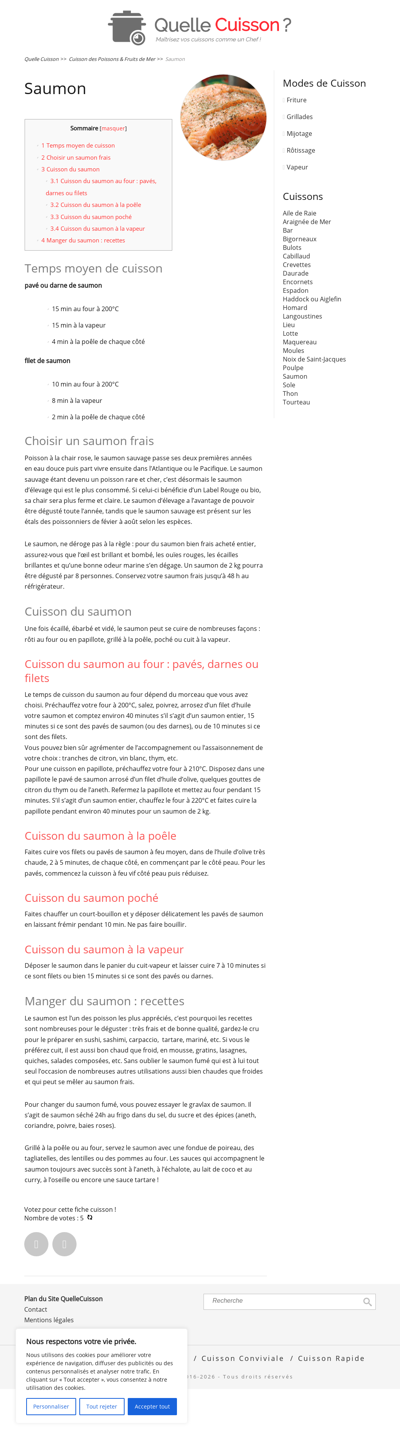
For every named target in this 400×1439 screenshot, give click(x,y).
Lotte (290, 383)
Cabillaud (296, 306)
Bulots (292, 298)
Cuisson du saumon (70, 219)
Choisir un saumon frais (76, 207)
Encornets (298, 332)
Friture (297, 150)
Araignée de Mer (307, 272)
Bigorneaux (299, 289)
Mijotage (299, 184)
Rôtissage (301, 200)
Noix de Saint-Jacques (314, 409)
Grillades (300, 167)
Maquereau (300, 392)
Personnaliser (51, 1406)
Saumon (295, 426)
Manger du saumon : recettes (83, 290)
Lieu (289, 375)
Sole (289, 435)
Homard (295, 358)
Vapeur (297, 217)
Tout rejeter (101, 1406)
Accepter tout (152, 1406)
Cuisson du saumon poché (91, 267)
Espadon (296, 341)
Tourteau (296, 452)
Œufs (316, 56)
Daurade (296, 323)
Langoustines (302, 366)
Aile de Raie (299, 263)
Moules (293, 401)
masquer (113, 178)
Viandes (153, 56)
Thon (290, 444)
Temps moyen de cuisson (78, 195)
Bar (288, 280)
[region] (102, 1376)
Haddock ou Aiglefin (312, 349)
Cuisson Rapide (331, 1408)
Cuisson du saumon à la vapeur (97, 279)
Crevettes (297, 315)
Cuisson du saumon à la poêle (95, 255)
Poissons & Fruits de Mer (237, 56)
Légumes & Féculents (76, 56)
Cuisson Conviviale (243, 1408)
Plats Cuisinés (61, 81)
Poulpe (293, 418)
